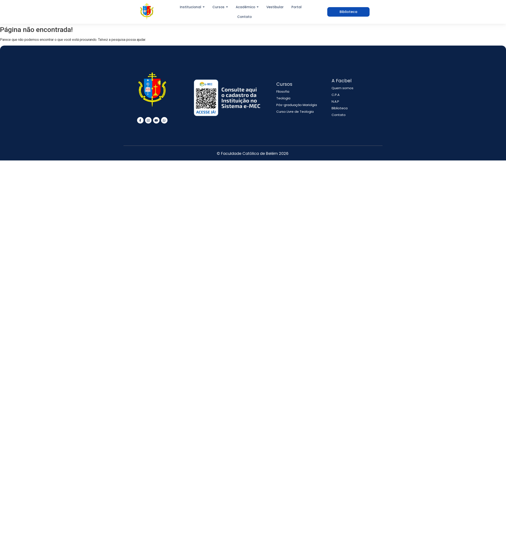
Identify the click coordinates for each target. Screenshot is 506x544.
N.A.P (335, 101)
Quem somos (342, 88)
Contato (339, 115)
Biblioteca (340, 108)
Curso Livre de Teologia (295, 111)
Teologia (283, 98)
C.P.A (336, 94)
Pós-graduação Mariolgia (296, 105)
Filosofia (282, 91)
